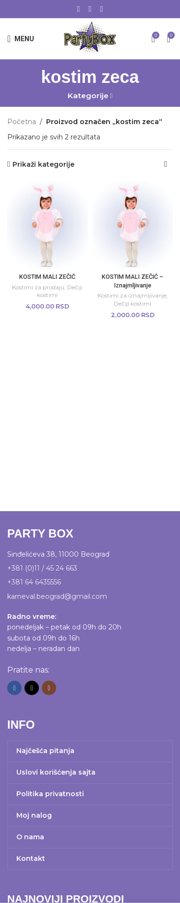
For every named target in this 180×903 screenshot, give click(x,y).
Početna (21, 121)
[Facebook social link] (78, 9)
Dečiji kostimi (132, 303)
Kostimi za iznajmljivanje (132, 295)
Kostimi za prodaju (38, 287)
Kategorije (88, 95)
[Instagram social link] (102, 9)
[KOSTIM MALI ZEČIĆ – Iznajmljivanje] (133, 225)
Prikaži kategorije (43, 164)
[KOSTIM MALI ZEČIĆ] (47, 225)
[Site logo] (89, 38)
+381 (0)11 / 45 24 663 (42, 568)
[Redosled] (165, 164)
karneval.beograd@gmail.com (57, 596)
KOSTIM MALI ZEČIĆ (47, 276)
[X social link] (90, 9)
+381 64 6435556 (34, 582)
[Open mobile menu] (20, 38)
